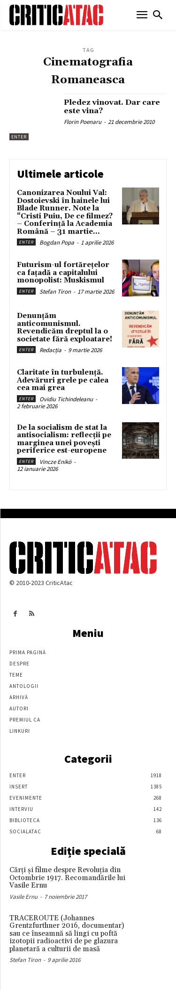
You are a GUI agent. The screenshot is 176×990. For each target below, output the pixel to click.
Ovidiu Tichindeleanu (66, 399)
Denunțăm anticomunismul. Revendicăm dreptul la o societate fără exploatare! (64, 327)
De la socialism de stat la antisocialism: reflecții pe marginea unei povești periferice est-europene (64, 439)
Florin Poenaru (82, 122)
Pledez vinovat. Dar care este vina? (112, 107)
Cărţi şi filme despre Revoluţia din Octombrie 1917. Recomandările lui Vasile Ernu (67, 878)
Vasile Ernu (23, 897)
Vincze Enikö (55, 462)
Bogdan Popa (56, 242)
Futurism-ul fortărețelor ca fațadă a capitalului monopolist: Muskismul (63, 272)
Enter (19, 137)
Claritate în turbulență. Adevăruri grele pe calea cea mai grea (62, 380)
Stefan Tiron (55, 292)
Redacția (50, 350)
